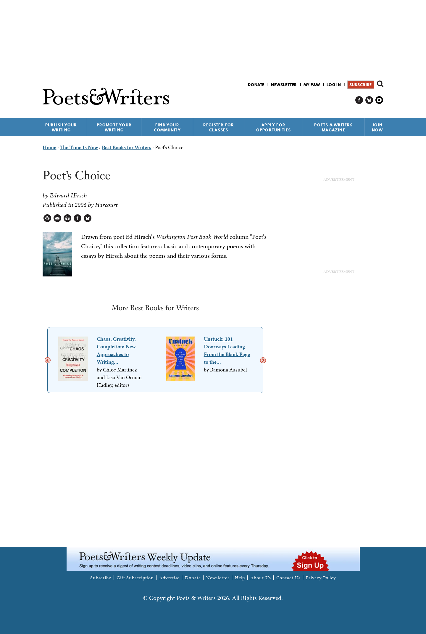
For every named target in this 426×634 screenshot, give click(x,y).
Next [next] (263, 360)
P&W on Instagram (379, 100)
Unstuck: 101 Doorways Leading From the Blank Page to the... (227, 350)
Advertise (169, 577)
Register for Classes (218, 127)
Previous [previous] (48, 360)
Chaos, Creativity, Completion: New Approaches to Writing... (116, 350)
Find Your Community (167, 127)
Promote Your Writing (114, 127)
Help (240, 577)
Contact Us (288, 577)
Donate (256, 84)
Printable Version (47, 218)
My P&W (312, 84)
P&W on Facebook (359, 100)
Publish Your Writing (61, 127)
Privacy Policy (321, 577)
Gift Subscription (135, 577)
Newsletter (284, 84)
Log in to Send (58, 218)
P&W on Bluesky (369, 100)
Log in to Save (68, 218)
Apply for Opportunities (273, 127)
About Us (260, 577)
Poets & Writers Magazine (333, 127)
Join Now (377, 127)
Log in (334, 84)
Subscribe (360, 84)
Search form (380, 84)
